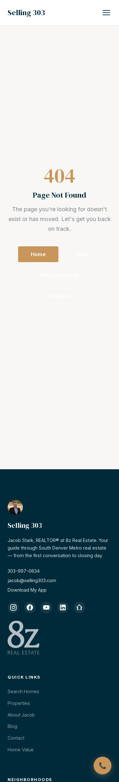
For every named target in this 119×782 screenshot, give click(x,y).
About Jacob (21, 714)
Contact (59, 296)
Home (38, 254)
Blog (82, 254)
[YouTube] (46, 607)
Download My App (27, 590)
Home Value (21, 749)
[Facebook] (30, 607)
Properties (19, 703)
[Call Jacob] (102, 765)
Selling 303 (26, 12)
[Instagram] (13, 607)
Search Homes (23, 691)
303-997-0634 (24, 571)
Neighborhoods (59, 275)
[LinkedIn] (63, 607)
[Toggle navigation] (106, 12)
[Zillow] (79, 607)
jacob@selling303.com (32, 580)
